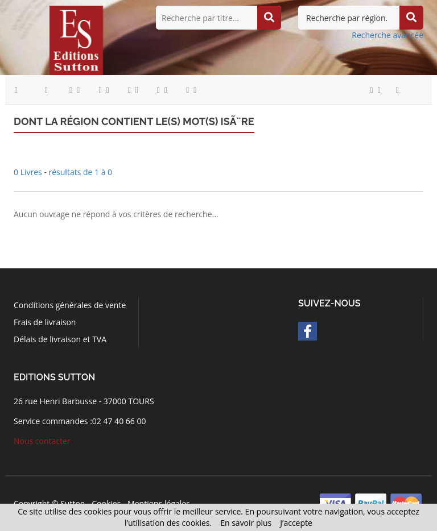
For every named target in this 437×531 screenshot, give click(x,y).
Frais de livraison (45, 322)
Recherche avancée (387, 35)
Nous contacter (42, 440)
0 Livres (29, 172)
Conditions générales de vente (70, 305)
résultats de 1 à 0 (81, 172)
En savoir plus (245, 522)
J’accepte (296, 522)
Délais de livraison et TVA (60, 339)
